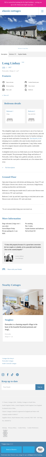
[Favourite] (29, 449)
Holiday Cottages (22, 402)
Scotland (4, 408)
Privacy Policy (12, 428)
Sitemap (4, 428)
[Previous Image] (4, 28)
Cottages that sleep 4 (8, 358)
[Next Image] (42, 28)
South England (6, 405)
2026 (3, 67)
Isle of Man (12, 408)
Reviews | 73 (12, 54)
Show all (6, 95)
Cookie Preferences (32, 428)
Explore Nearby (22, 54)
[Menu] (42, 11)
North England (29, 405)
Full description (10, 167)
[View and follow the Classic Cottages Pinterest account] (17, 375)
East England (38, 405)
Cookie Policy (22, 428)
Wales (13, 405)
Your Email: (6, 387)
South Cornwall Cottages (9, 363)
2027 (9, 67)
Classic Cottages (8, 402)
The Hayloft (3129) (35, 138)
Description (4, 54)
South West (32, 402)
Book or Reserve (11, 449)
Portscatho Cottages (7, 361)
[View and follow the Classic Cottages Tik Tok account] (12, 375)
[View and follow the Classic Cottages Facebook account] (7, 375)
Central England (19, 405)
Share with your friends (14, 269)
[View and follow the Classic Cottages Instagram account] (3, 375)
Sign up (40, 387)
